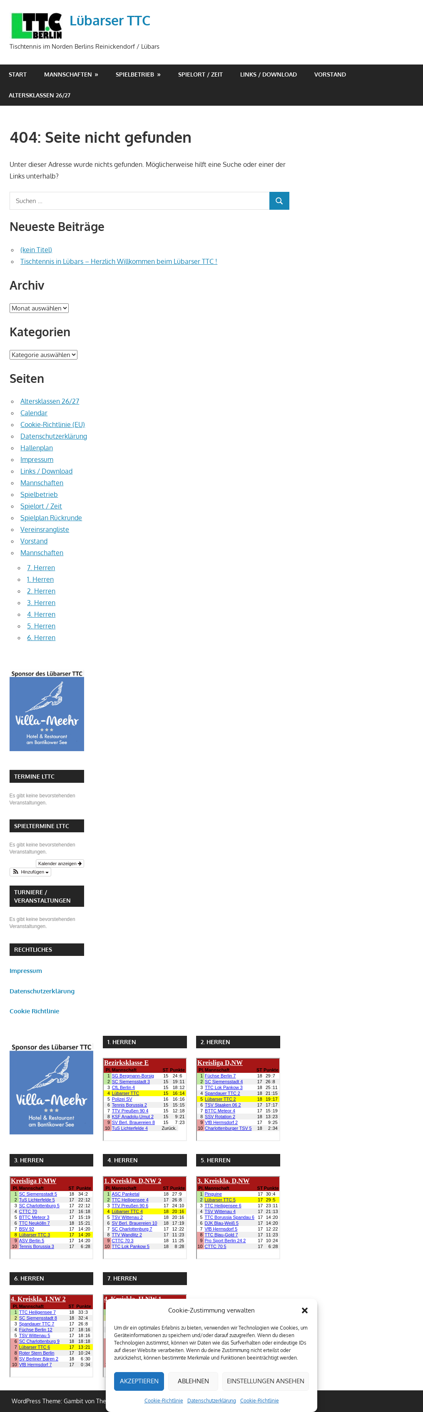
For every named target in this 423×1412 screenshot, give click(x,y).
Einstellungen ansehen (265, 1381)
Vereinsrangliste (44, 529)
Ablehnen (193, 1381)
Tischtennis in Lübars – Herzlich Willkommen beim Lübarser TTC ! (118, 261)
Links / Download (268, 74)
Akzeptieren (139, 1381)
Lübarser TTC (110, 20)
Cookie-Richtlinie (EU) (52, 424)
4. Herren (41, 614)
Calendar (33, 413)
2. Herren (41, 591)
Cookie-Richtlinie (163, 1400)
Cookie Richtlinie (34, 1011)
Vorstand (330, 74)
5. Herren (41, 626)
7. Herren (41, 567)
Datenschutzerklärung (211, 1400)
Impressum (36, 459)
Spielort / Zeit (200, 74)
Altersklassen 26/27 (39, 95)
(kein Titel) (36, 250)
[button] (305, 1310)
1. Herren (40, 579)
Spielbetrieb (135, 74)
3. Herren (41, 602)
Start (18, 74)
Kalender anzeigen (60, 863)
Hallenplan (36, 448)
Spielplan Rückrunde (51, 518)
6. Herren (41, 637)
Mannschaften (68, 74)
